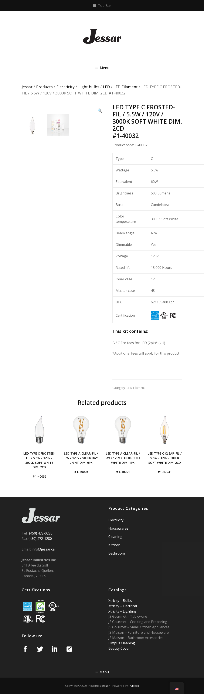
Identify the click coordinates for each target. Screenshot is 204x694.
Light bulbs (88, 86)
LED (106, 86)
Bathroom (116, 553)
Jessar (27, 86)
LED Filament (125, 86)
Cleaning (115, 536)
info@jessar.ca (43, 549)
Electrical (129, 606)
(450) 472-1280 (40, 538)
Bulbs (127, 600)
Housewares (118, 528)
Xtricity (114, 600)
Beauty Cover (119, 648)
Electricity (65, 86)
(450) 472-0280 (40, 533)
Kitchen (114, 545)
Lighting (129, 611)
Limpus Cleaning (121, 643)
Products (44, 86)
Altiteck (134, 686)
